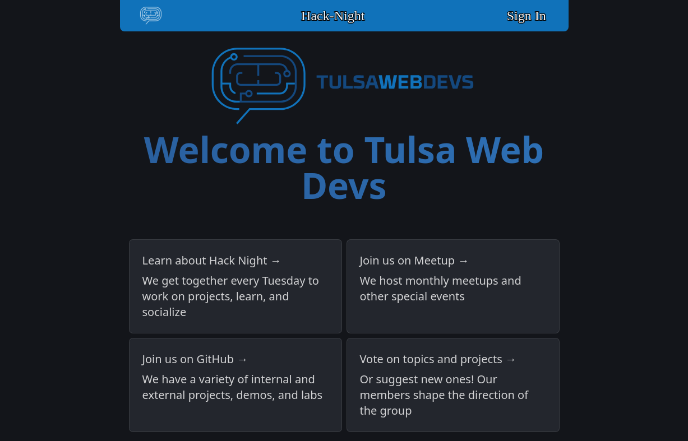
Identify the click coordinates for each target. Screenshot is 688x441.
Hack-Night (332, 15)
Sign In (526, 15)
